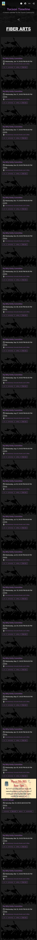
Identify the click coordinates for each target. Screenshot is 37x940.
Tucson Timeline (18, 9)
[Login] (33, 3)
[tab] (18, 19)
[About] (21, 3)
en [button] (29, 3)
